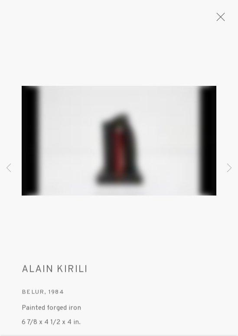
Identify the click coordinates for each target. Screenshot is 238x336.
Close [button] (218, 19)
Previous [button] (8, 168)
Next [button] (229, 168)
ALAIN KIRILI (55, 272)
